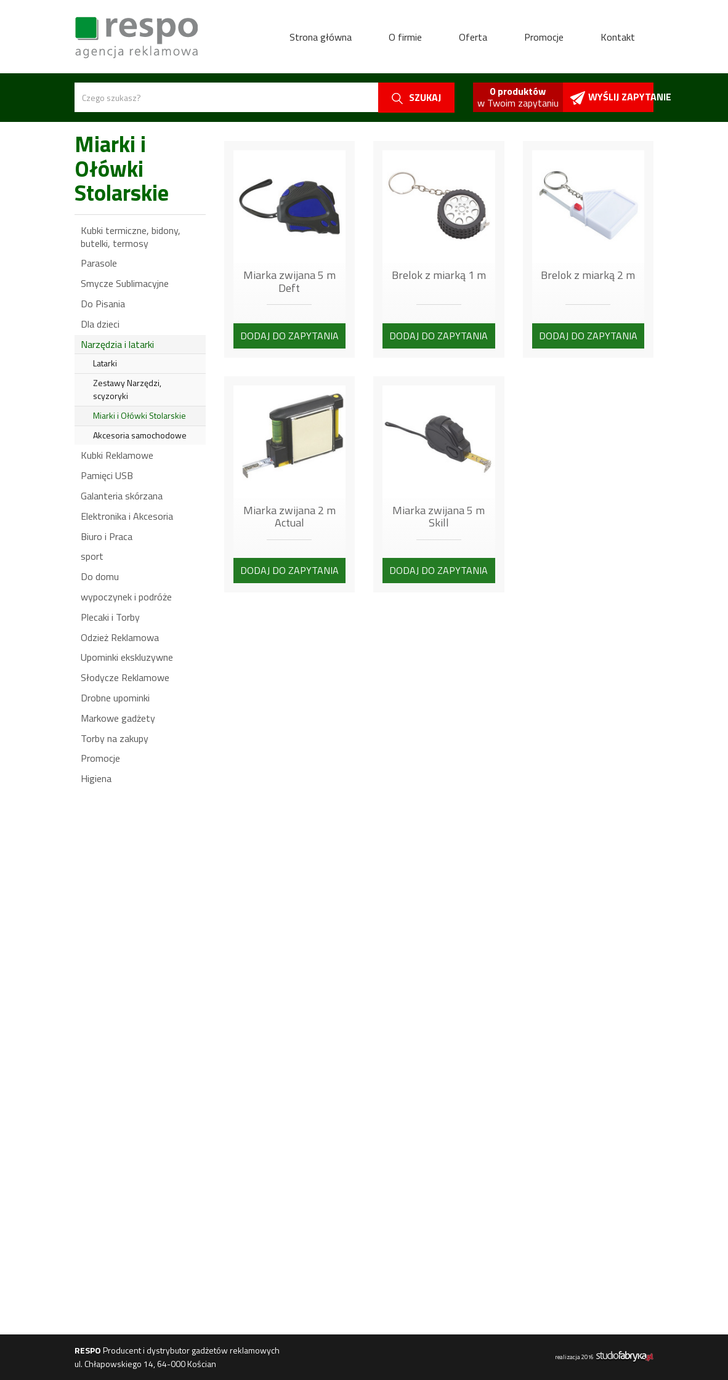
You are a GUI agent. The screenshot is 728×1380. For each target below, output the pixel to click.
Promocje (544, 37)
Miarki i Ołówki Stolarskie (139, 415)
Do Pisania (103, 303)
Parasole (99, 263)
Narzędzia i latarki (117, 344)
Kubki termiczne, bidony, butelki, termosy (130, 237)
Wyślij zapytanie (611, 97)
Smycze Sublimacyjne (125, 283)
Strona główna (320, 37)
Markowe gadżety (118, 718)
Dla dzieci (100, 324)
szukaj (416, 97)
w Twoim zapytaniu (518, 97)
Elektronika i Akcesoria (127, 516)
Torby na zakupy (114, 738)
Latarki (105, 363)
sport (92, 556)
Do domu (100, 576)
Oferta (473, 37)
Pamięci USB (107, 475)
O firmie (405, 37)
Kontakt (618, 37)
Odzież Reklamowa (120, 637)
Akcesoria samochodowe (140, 435)
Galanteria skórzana (122, 495)
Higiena (96, 778)
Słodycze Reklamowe (125, 677)
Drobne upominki (115, 697)
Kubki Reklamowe (117, 455)
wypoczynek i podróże (126, 596)
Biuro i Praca (106, 536)
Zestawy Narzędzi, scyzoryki (127, 389)
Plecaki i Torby (110, 617)
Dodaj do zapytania (289, 335)
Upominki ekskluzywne (127, 657)
